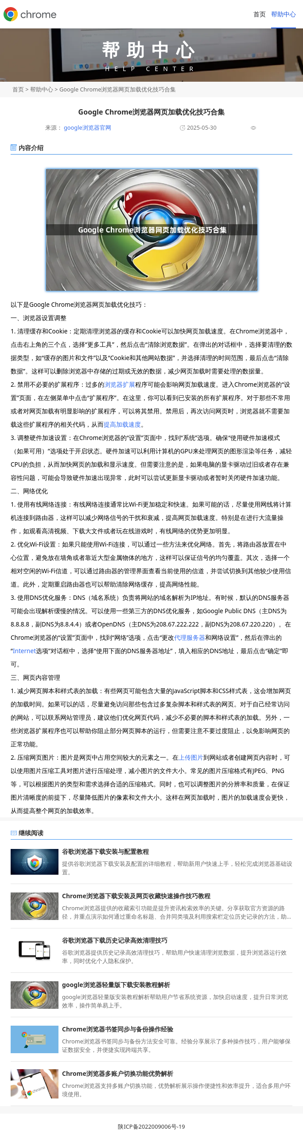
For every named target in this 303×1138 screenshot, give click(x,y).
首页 (259, 14)
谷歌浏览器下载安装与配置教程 (105, 851)
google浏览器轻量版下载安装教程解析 (116, 984)
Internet (24, 650)
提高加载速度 (122, 424)
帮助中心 (283, 14)
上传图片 (191, 757)
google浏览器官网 (86, 127)
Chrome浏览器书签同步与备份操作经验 (117, 1029)
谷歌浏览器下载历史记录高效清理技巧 (114, 940)
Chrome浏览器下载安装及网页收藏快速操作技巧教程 (136, 896)
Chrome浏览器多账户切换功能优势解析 (117, 1073)
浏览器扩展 (119, 384)
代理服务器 (189, 637)
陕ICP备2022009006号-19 (151, 1126)
